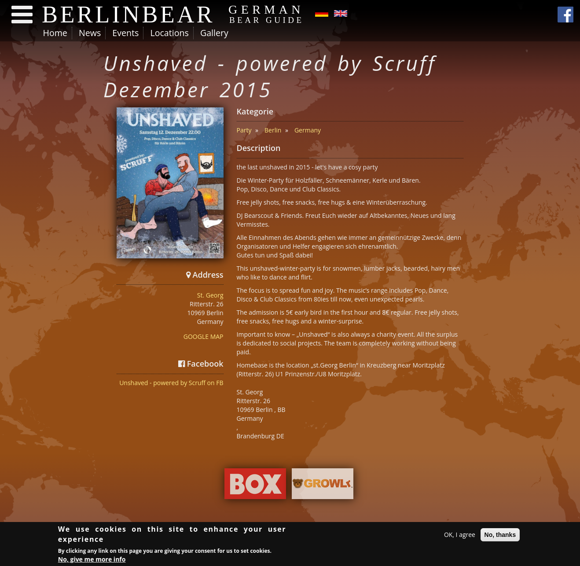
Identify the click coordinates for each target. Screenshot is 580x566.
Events (125, 33)
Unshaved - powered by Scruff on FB (171, 383)
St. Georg (210, 295)
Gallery (214, 33)
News (90, 33)
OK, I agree (459, 535)
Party (244, 130)
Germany (307, 130)
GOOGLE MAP (204, 336)
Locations (169, 33)
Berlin (272, 130)
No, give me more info (92, 559)
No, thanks (500, 535)
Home (55, 33)
